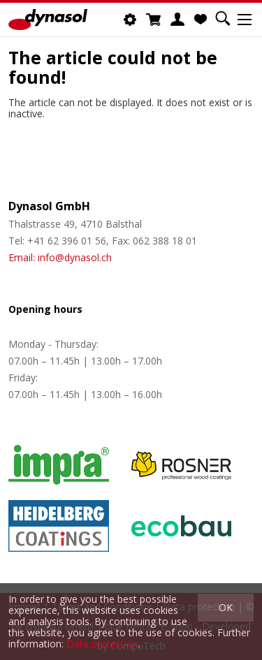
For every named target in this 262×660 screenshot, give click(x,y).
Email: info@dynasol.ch (60, 257)
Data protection (102, 643)
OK (226, 607)
